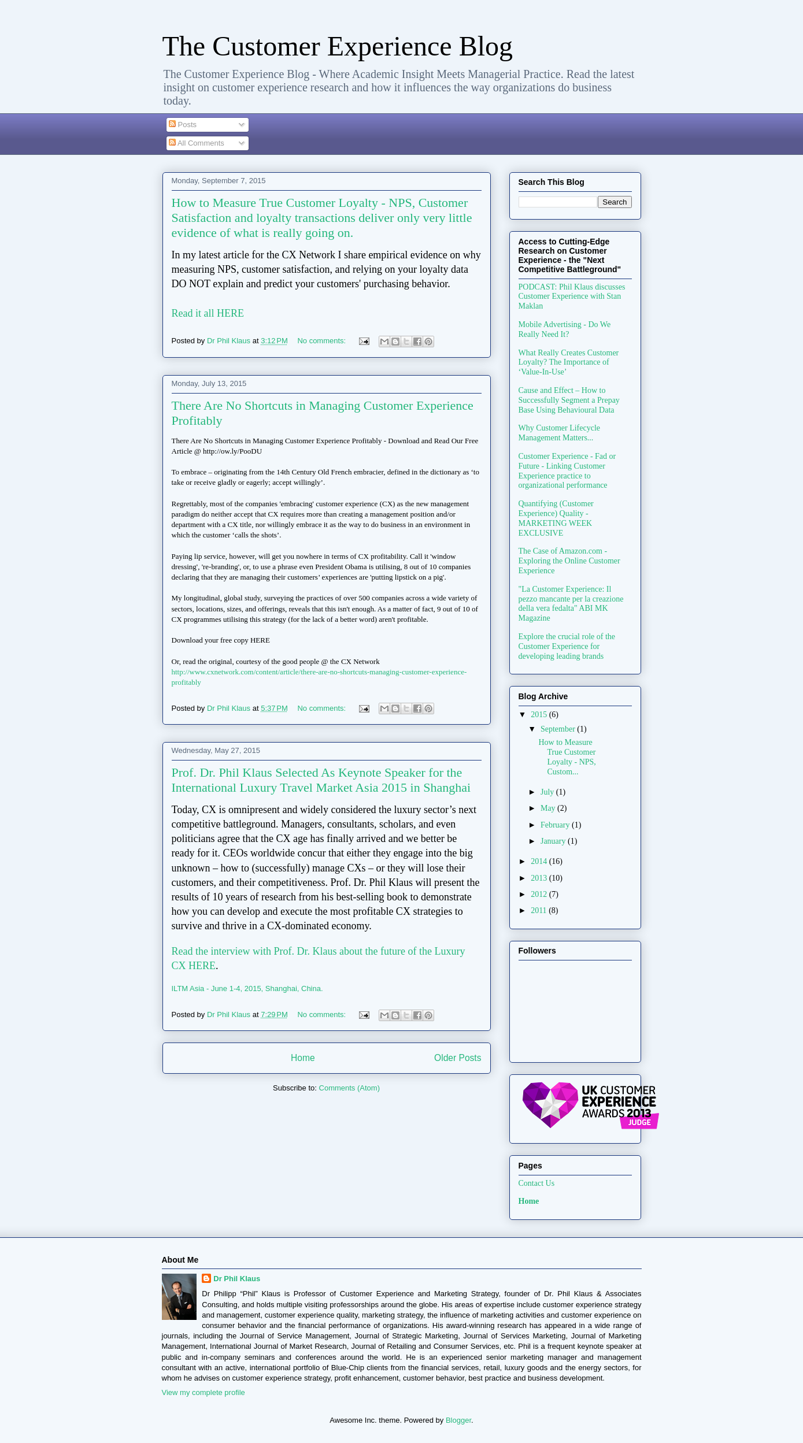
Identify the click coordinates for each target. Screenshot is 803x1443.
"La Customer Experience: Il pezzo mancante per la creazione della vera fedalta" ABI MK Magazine (571, 603)
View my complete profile (203, 1392)
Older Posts (457, 1058)
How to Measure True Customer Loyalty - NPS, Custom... (566, 757)
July (548, 792)
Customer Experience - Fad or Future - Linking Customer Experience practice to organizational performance (567, 470)
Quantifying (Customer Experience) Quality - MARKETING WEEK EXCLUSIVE (556, 518)
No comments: (322, 340)
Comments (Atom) (349, 1088)
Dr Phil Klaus (236, 1278)
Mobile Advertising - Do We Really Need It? (565, 329)
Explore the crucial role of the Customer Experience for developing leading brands (567, 646)
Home (303, 1058)
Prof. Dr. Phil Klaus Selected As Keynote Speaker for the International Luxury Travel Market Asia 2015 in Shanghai (321, 780)
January (554, 841)
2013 (540, 878)
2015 (540, 714)
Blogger (458, 1420)
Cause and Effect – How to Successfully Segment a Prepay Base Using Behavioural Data (569, 400)
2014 (540, 861)
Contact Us (537, 1183)
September (559, 729)
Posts (183, 124)
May (549, 808)
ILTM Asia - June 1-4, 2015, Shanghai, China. (247, 988)
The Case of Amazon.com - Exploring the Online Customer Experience (569, 561)
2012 (540, 894)
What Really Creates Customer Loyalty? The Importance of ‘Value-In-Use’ (569, 362)
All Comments (196, 143)
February (556, 825)
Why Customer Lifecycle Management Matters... (560, 433)
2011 (540, 910)
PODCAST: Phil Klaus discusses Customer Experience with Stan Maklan (572, 297)
